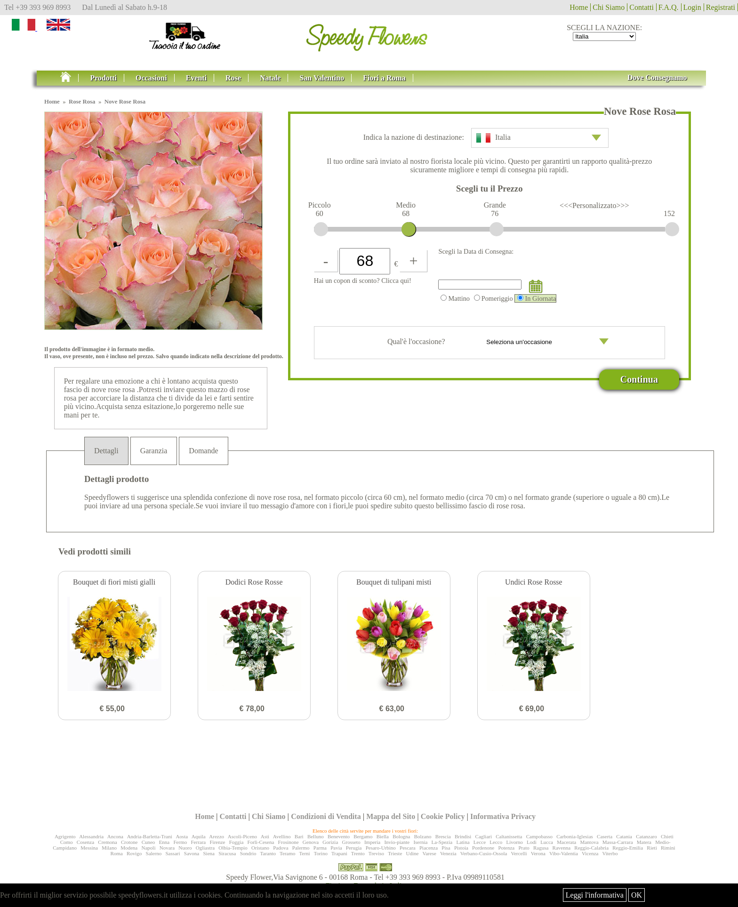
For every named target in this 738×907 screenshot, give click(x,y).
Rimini (668, 848)
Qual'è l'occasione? (498, 343)
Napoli (149, 848)
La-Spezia (442, 842)
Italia (538, 138)
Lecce (479, 842)
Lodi (532, 842)
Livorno (514, 842)
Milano (109, 848)
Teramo (287, 853)
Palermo (301, 848)
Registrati (720, 7)
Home (579, 7)
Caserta (604, 836)
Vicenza (590, 853)
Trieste (395, 853)
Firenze (217, 842)
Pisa (445, 848)
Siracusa (227, 853)
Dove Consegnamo (657, 77)
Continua (639, 379)
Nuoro (185, 848)
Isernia (420, 842)
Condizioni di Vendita (326, 816)
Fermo (180, 842)
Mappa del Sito (390, 816)
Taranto (268, 853)
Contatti (641, 7)
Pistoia (461, 848)
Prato (523, 848)
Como (66, 842)
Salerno (154, 853)
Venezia (448, 853)
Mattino (455, 298)
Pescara (408, 848)
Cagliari (483, 836)
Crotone (129, 842)
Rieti (652, 848)
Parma (320, 848)
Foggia (236, 842)
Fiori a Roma (384, 78)
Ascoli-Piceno (242, 836)
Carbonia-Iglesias (574, 836)
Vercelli (519, 853)
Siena (208, 853)
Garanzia (154, 451)
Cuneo (148, 842)
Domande (203, 451)
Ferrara (198, 842)
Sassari (172, 853)
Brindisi (463, 836)
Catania (624, 836)
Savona (191, 853)
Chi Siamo (609, 7)
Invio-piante (396, 842)
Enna (164, 842)
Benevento (339, 836)
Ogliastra (205, 848)
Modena (128, 848)
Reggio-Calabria (591, 848)
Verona (538, 853)
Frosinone (288, 842)
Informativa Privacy (503, 816)
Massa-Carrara (617, 842)
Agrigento (65, 836)
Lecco (495, 842)
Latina (462, 842)
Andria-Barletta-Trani (149, 836)
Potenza (506, 848)
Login (692, 7)
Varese (429, 853)
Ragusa (540, 848)
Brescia (443, 836)
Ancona (115, 836)
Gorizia (330, 842)
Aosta (182, 836)
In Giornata (536, 298)
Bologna (401, 836)
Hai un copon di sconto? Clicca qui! (362, 280)
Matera (644, 842)
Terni (304, 853)
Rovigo (134, 853)
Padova (280, 848)
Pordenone (483, 848)
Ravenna (561, 848)
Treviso (376, 853)
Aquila (199, 836)
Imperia (372, 842)
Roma (116, 853)
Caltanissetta (509, 836)
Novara (167, 848)
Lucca (546, 842)
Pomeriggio (493, 298)
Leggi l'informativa (595, 895)
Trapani (339, 853)
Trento (358, 853)
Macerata (566, 842)
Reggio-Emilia (627, 848)
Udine (412, 853)
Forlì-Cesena (261, 842)
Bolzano (423, 836)
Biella (383, 836)
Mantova (589, 842)
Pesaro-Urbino (381, 848)
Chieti (667, 836)
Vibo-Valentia (563, 853)
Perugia (354, 848)
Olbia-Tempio (233, 848)
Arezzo (216, 836)
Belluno (315, 836)
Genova (311, 842)
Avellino (282, 836)
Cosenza (85, 842)
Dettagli (106, 451)
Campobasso (539, 836)
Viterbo (610, 853)
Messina (89, 848)
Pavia (336, 848)
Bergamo (362, 836)
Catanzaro (646, 836)
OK (636, 895)
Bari (299, 836)
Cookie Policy (443, 816)
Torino (321, 853)
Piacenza (428, 848)
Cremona (107, 842)
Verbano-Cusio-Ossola (483, 853)
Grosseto (351, 842)
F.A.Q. (668, 7)
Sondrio (248, 853)
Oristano (260, 848)
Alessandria (91, 836)
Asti (265, 836)
